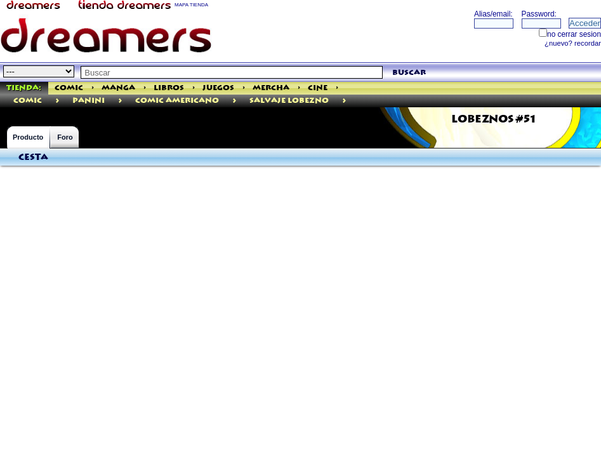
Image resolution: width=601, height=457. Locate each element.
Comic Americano (177, 100)
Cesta (33, 157)
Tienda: (23, 87)
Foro (64, 137)
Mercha (271, 87)
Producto (28, 137)
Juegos (218, 87)
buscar (409, 72)
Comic (69, 87)
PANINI (88, 100)
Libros (169, 87)
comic (27, 100)
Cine (317, 87)
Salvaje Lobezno (289, 100)
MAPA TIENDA (191, 5)
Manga (118, 87)
